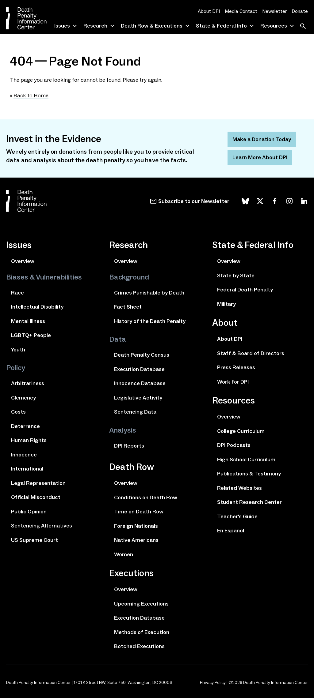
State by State (236, 275)
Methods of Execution (141, 632)
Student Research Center (249, 502)
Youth (18, 349)
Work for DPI (233, 381)
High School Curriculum (246, 459)
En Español (230, 530)
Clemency (23, 397)
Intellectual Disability (37, 306)
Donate (300, 11)
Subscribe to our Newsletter (193, 201)
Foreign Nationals (136, 526)
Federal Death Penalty (245, 289)
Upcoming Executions (141, 603)
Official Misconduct (35, 497)
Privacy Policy (213, 682)
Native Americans (136, 540)
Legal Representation (38, 483)
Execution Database (139, 369)
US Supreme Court (34, 540)
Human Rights (29, 440)
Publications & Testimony (249, 473)
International (27, 468)
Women (123, 554)
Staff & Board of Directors (250, 353)
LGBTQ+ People (31, 335)
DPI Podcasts (234, 445)
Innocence (24, 454)
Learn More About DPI (259, 157)
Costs (18, 411)
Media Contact (241, 11)
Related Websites (239, 488)
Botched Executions (139, 646)
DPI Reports (129, 445)
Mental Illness (28, 321)
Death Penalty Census (141, 354)
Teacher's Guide (237, 516)
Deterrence (25, 426)
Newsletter (274, 11)
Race (17, 292)
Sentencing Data (135, 411)
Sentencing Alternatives (41, 525)
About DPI (209, 11)
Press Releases (236, 367)
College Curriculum (241, 431)
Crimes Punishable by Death (149, 292)
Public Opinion (29, 511)
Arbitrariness (27, 383)
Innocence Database (140, 383)
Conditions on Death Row (145, 497)
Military (226, 304)
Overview (22, 261)
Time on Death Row (138, 511)
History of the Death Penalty (150, 321)
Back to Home (30, 95)
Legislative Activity (138, 397)
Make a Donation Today (261, 139)
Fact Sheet (128, 306)
